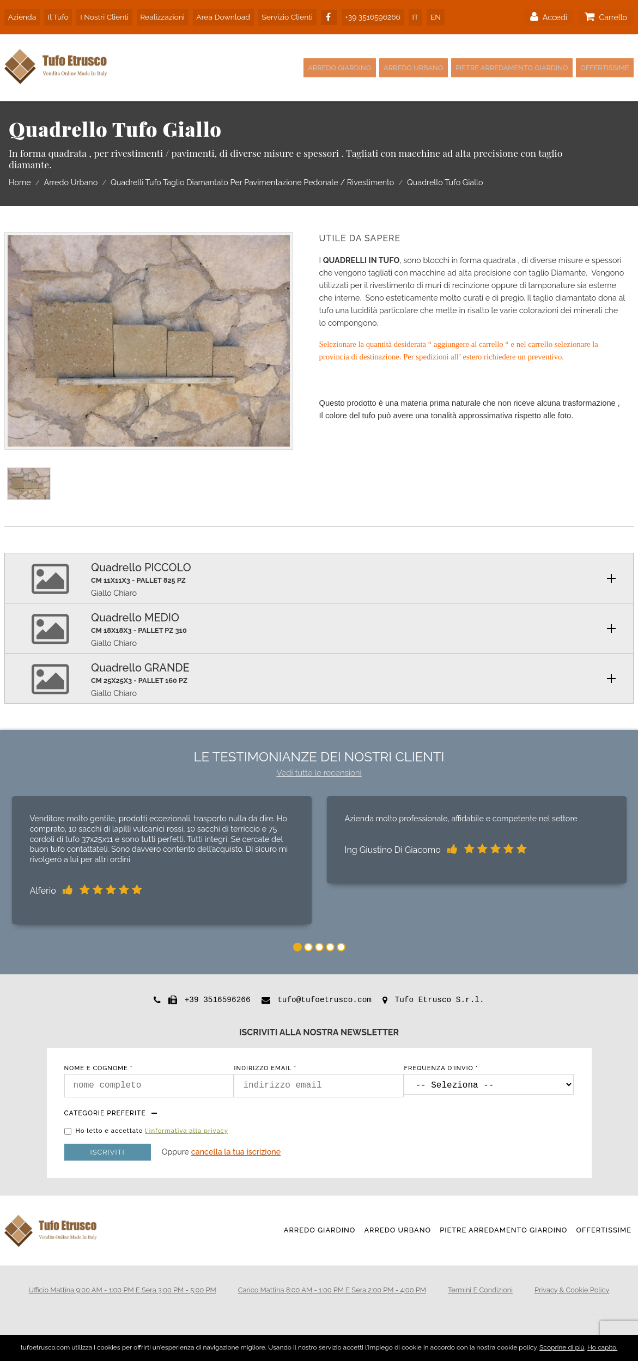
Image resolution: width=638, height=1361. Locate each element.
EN (422, 15)
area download (216, 15)
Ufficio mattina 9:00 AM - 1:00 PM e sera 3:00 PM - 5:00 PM (122, 1289)
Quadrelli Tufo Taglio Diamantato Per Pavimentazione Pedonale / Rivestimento (252, 182)
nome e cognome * (98, 1067)
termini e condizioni (480, 1289)
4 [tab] (330, 946)
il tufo (55, 15)
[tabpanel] (161, 862)
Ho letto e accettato (152, 1130)
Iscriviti (107, 1151)
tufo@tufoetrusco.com (324, 999)
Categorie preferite (105, 1112)
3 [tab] (319, 946)
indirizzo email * (265, 1067)
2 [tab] (308, 946)
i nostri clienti (100, 15)
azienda (21, 15)
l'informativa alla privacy (186, 1129)
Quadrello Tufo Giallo (445, 182)
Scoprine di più (562, 1347)
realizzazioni (156, 15)
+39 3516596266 (364, 15)
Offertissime (601, 66)
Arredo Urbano (383, 66)
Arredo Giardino (299, 66)
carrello (605, 16)
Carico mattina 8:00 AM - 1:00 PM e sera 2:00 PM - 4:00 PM (332, 1289)
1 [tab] (297, 946)
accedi (548, 16)
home (20, 182)
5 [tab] (341, 946)
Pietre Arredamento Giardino (495, 66)
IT (405, 15)
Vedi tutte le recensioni (318, 772)
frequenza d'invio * (441, 1067)
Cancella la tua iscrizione (236, 1150)
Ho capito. (602, 1347)
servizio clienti (279, 15)
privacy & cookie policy (571, 1289)
